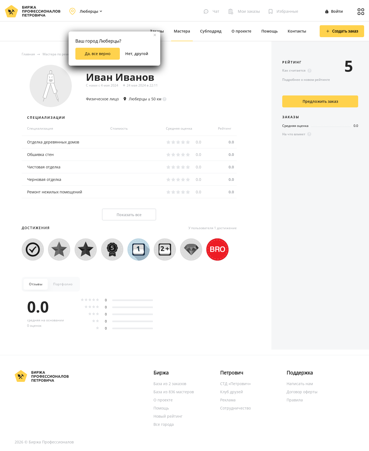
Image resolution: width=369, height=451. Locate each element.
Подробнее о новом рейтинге (306, 79)
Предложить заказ (320, 101)
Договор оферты (302, 391)
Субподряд (211, 31)
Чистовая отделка (43, 166)
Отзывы (35, 284)
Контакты (297, 31)
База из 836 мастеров (173, 391)
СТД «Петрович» (235, 383)
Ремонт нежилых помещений (54, 191)
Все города (163, 424)
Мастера (182, 31)
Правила (295, 399)
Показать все (129, 214)
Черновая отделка (44, 179)
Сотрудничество (235, 408)
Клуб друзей (231, 391)
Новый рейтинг (167, 416)
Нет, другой (136, 53)
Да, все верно (97, 53)
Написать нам (300, 383)
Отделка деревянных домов (53, 142)
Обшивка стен (40, 154)
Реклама (228, 399)
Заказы (157, 31)
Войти (334, 11)
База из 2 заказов (169, 383)
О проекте (241, 31)
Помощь (269, 31)
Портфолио (63, 284)
